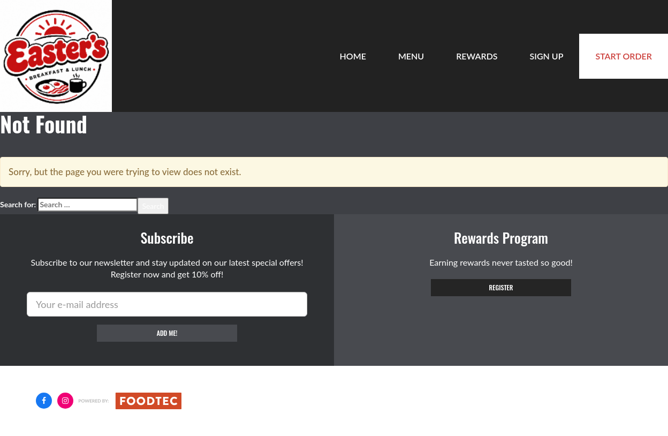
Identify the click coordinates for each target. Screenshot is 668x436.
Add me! (167, 332)
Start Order (623, 56)
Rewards (476, 56)
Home (353, 56)
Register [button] (501, 287)
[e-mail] (167, 304)
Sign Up (547, 56)
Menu (411, 56)
